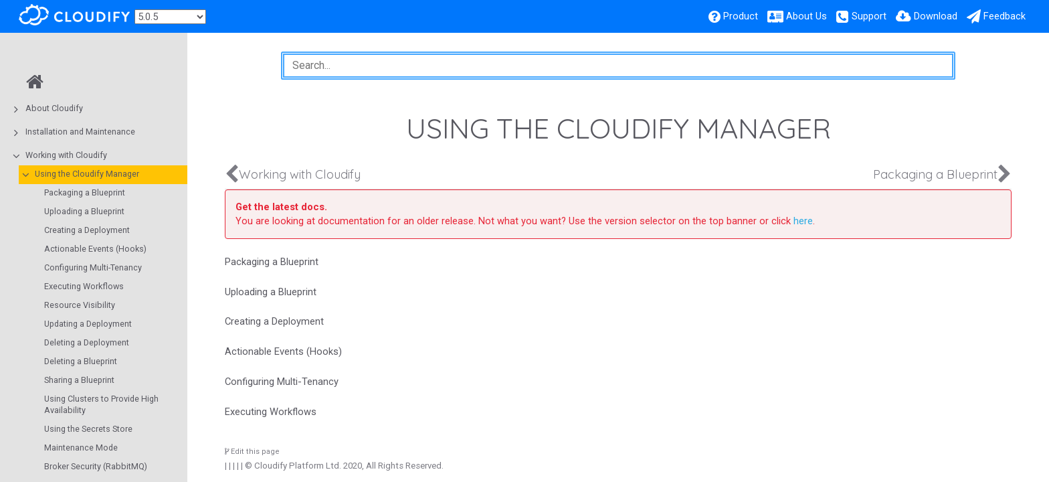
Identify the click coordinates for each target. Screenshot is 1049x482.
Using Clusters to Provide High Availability (101, 404)
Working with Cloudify (66, 155)
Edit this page (252, 451)
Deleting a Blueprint (80, 361)
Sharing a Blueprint (79, 380)
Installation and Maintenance (80, 132)
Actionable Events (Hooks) (95, 249)
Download (935, 16)
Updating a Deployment (88, 324)
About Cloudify (54, 108)
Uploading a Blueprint (84, 211)
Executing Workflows (84, 286)
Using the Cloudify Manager (87, 174)
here (803, 221)
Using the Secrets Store (88, 429)
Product (740, 16)
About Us (806, 16)
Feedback (1004, 16)
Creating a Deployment (87, 230)
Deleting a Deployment (86, 342)
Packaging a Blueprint (84, 192)
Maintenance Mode (81, 448)
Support (869, 16)
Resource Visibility (79, 305)
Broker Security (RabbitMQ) (95, 466)
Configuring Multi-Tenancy (93, 267)
